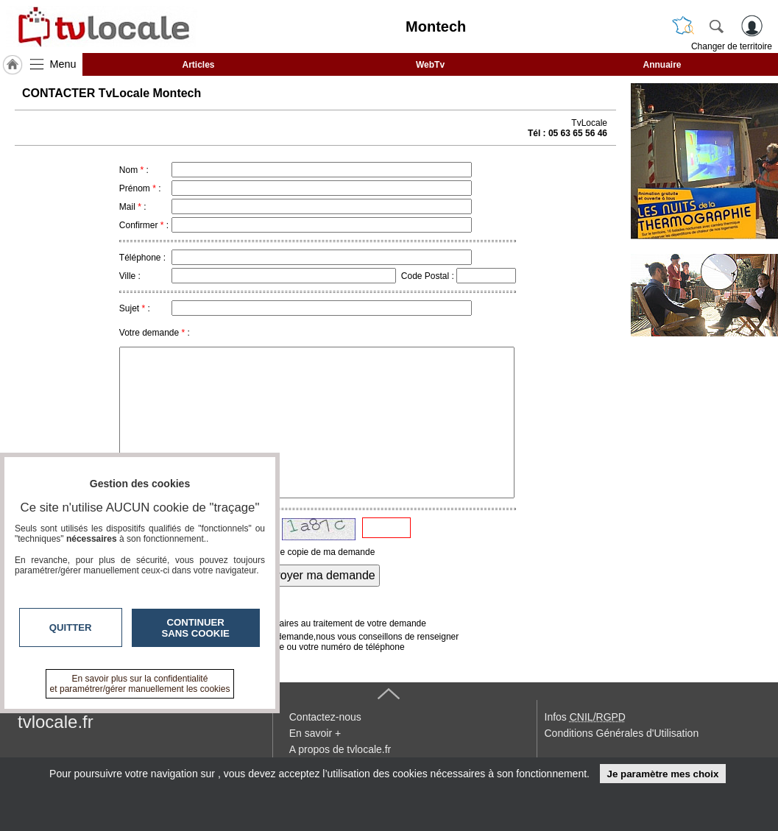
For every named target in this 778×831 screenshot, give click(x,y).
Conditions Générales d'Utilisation (622, 733)
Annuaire (662, 65)
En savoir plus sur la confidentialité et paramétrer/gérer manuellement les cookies (140, 683)
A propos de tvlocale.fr (340, 749)
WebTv (430, 65)
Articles (198, 65)
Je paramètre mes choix (662, 773)
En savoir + (315, 733)
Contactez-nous (325, 717)
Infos (585, 717)
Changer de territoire (731, 46)
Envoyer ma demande (317, 575)
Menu (63, 64)
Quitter (70, 627)
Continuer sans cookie (196, 628)
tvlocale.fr (55, 722)
